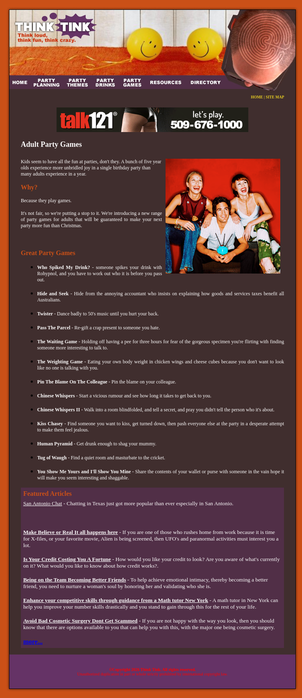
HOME (257, 97)
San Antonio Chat (42, 503)
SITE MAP (275, 97)
